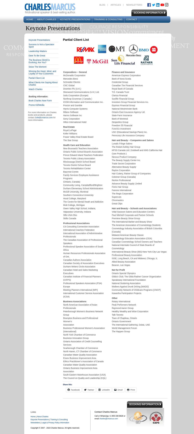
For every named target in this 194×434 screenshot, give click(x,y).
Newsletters (134, 5)
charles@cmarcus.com (108, 419)
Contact (131, 19)
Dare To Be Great (37, 55)
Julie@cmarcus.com (44, 117)
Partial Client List (37, 78)
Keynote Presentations (75, 19)
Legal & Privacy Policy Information (55, 423)
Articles (116, 5)
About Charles (46, 19)
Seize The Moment (37, 67)
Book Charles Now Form (40, 100)
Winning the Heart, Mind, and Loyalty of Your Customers (42, 72)
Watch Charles (35, 89)
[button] (115, 56)
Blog (102, 5)
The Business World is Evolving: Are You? (39, 61)
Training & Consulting (108, 19)
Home (29, 19)
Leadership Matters (38, 51)
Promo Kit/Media (36, 105)
